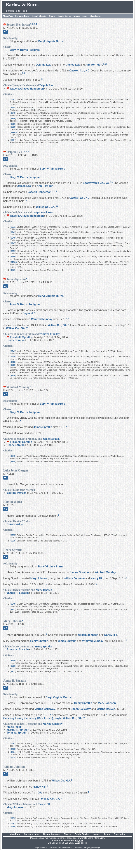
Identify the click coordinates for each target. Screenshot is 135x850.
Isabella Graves (27, 88)
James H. (18, 592)
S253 (13, 609)
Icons (84, 16)
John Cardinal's (53, 848)
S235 (13, 356)
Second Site (63, 848)
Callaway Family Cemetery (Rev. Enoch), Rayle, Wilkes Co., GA (42, 718)
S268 (13, 362)
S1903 (14, 132)
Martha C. (18, 729)
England (28, 313)
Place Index (95, 16)
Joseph (40, 192)
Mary (39, 578)
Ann (93, 64)
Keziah (15, 524)
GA (40, 792)
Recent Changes (39, 16)
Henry (16, 340)
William (74, 578)
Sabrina (17, 492)
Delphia (43, 64)
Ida (14, 726)
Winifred (41, 319)
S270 (13, 375)
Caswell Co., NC (79, 70)
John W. (17, 732)
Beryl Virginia (51, 41)
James (73, 64)
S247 (13, 99)
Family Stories (64, 16)
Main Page (8, 16)
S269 (13, 365)
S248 (13, 107)
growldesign (95, 848)
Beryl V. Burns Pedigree (25, 49)
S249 (13, 113)
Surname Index (22, 16)
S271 (13, 140)
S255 (13, 826)
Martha (44, 709)
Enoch (81, 709)
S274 (13, 752)
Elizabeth (21, 337)
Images (76, 16)
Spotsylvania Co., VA (96, 183)
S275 (13, 749)
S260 (13, 118)
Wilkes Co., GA (45, 207)
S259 (13, 127)
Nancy (97, 578)
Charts (52, 16)
